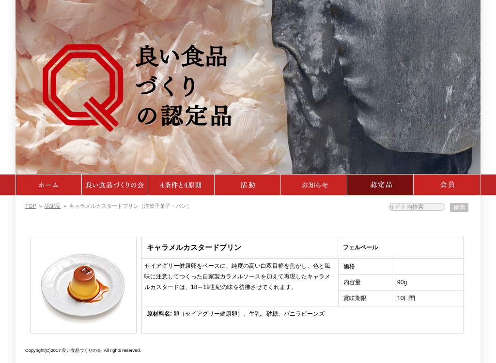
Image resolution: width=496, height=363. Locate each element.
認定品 (380, 184)
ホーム (49, 184)
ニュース (314, 184)
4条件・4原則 (181, 184)
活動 (248, 184)
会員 (447, 184)
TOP (30, 206)
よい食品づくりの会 (115, 184)
